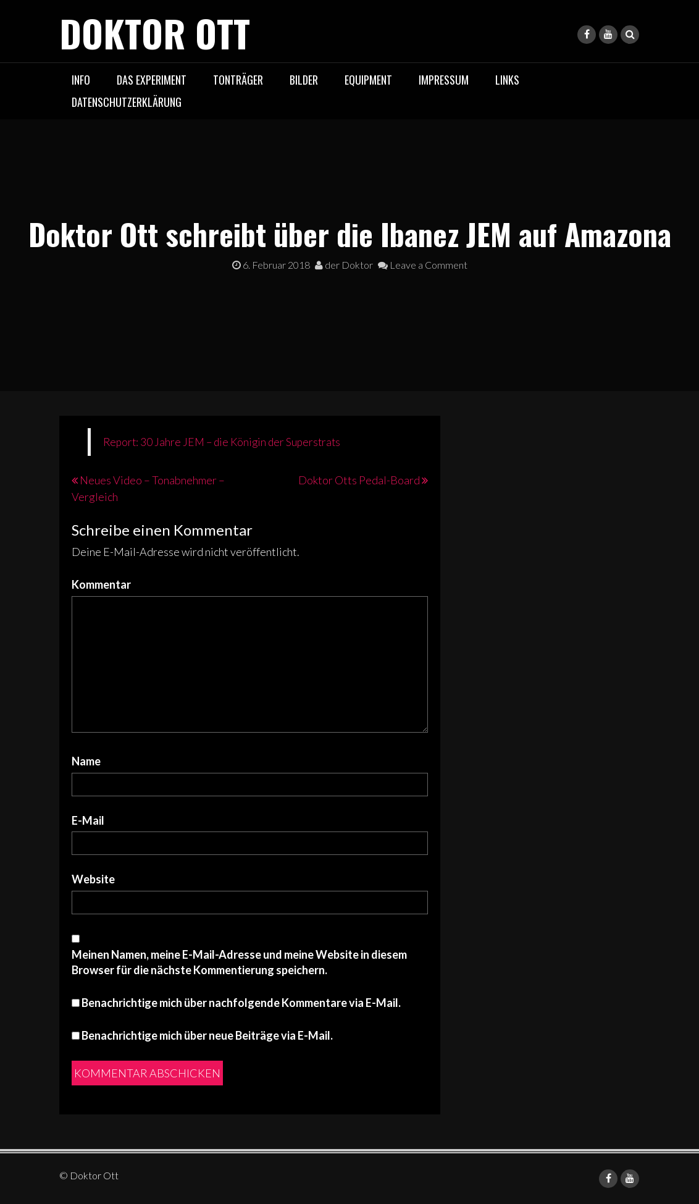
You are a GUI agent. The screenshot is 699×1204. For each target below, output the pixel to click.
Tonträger (238, 80)
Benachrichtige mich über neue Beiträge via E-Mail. (207, 1035)
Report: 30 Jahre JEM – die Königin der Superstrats (221, 442)
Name (86, 761)
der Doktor (344, 265)
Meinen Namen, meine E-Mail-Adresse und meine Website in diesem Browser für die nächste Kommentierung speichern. (239, 962)
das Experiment (151, 80)
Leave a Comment (422, 265)
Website (93, 879)
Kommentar (101, 584)
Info (81, 80)
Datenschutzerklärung (127, 102)
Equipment (368, 80)
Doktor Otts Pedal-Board (359, 480)
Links (507, 80)
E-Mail (88, 820)
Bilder (304, 80)
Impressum (444, 80)
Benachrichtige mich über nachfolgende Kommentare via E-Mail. (241, 1002)
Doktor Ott (154, 32)
